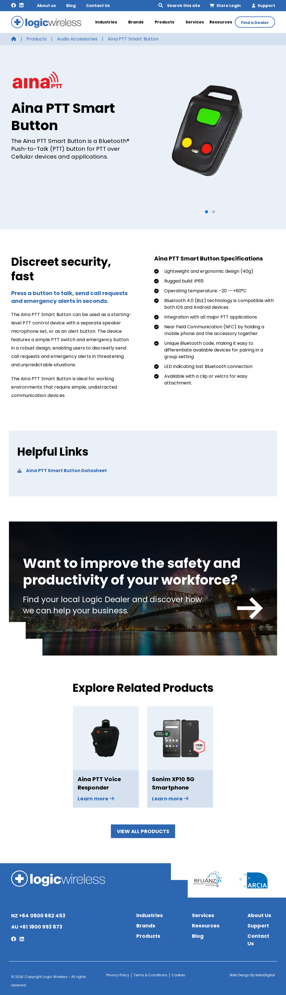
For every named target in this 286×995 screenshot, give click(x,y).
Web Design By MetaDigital (252, 975)
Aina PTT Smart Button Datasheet (62, 470)
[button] (206, 211)
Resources (220, 22)
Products (167, 22)
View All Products (143, 831)
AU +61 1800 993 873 (37, 926)
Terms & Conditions (150, 975)
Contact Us (98, 5)
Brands (138, 22)
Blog (71, 5)
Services (194, 22)
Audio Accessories (77, 39)
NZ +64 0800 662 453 (38, 915)
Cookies (178, 975)
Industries (109, 22)
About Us (259, 915)
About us (46, 5)
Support (263, 5)
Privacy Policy (117, 975)
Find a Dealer (255, 22)
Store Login (225, 5)
